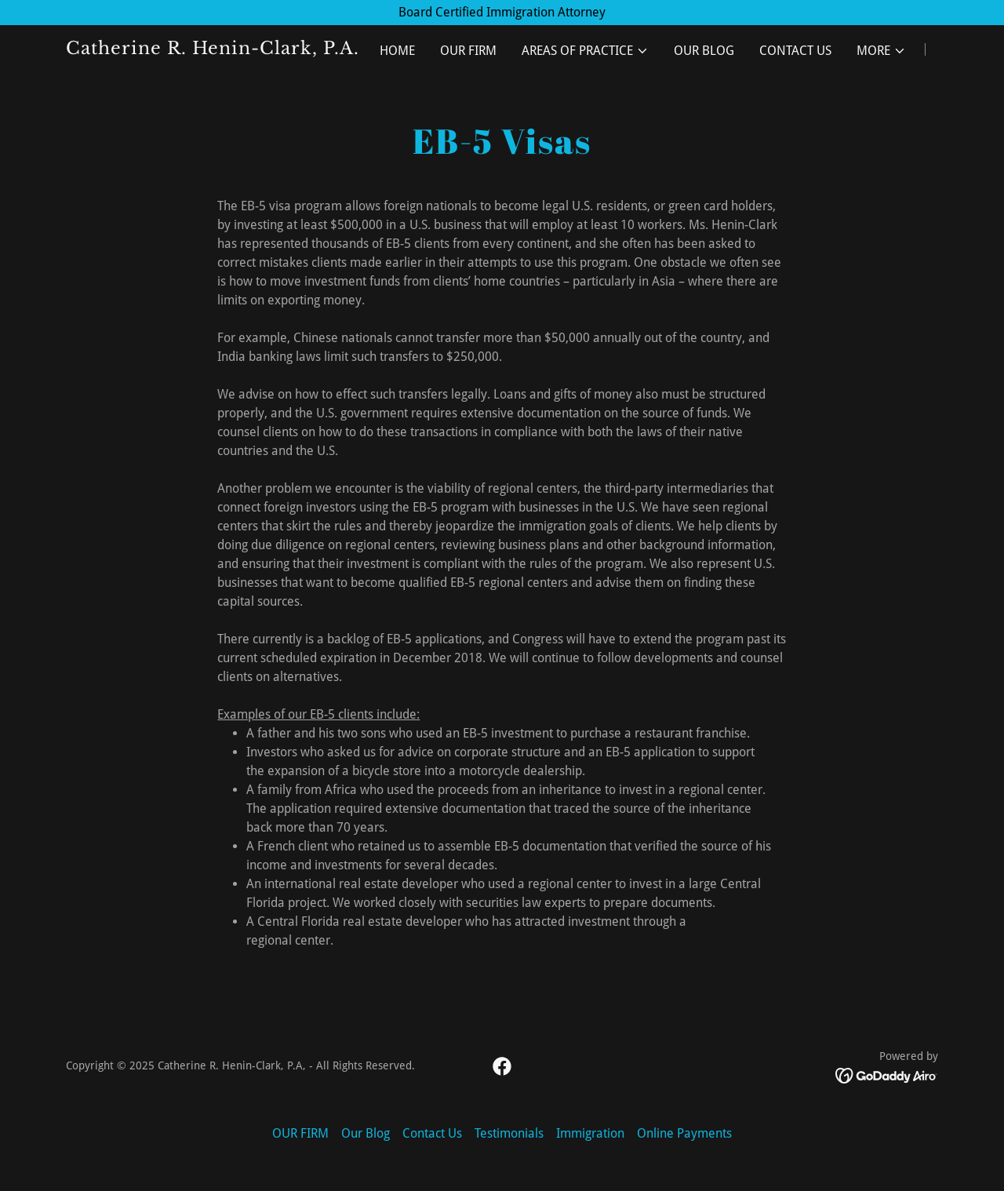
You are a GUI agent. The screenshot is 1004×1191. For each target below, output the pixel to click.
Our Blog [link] (704, 50)
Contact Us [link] (795, 50)
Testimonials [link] (509, 1133)
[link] (218, 49)
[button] (585, 51)
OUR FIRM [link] (468, 50)
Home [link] (397, 50)
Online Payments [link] (684, 1133)
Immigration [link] (590, 1133)
